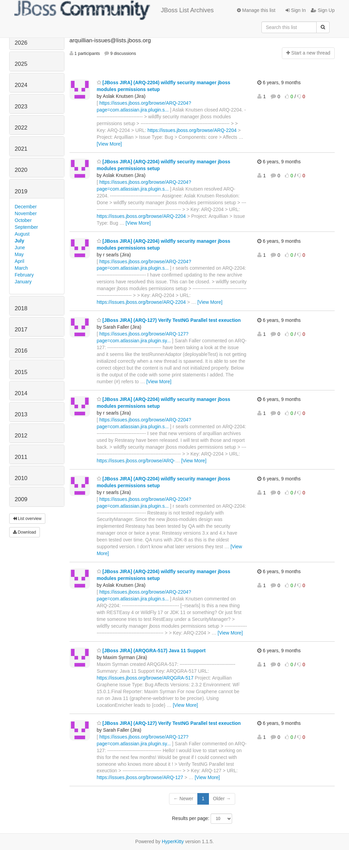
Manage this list (256, 10)
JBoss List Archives (114, 10)
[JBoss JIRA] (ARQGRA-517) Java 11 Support (151, 650)
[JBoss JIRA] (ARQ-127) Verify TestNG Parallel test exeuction (169, 320)
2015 (21, 372)
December (26, 206)
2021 (21, 149)
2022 (21, 127)
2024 (21, 85)
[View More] (109, 144)
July (19, 240)
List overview (27, 518)
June (20, 247)
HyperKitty (173, 841)
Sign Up (323, 10)
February (24, 275)
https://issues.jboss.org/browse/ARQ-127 (140, 777)
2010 (21, 478)
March (21, 268)
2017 (21, 329)
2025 (21, 64)
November (26, 213)
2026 (21, 43)
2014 (21, 393)
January (23, 281)
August (22, 234)
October (23, 220)
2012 (21, 435)
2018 (21, 308)
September (26, 227)
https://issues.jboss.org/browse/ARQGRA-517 (145, 678)
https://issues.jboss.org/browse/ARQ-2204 (192, 130)
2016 (21, 350)
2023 (21, 106)
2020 (21, 170)
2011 (21, 457)
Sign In (296, 10)
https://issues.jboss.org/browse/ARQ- (136, 460)
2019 (21, 191)
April (19, 261)
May (19, 254)
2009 (21, 499)
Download (24, 532)
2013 (21, 414)
